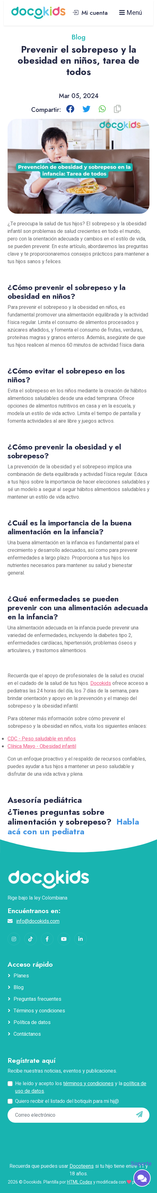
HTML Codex (79, 1182)
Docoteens (82, 1166)
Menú (130, 12)
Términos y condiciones (39, 1011)
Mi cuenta (90, 12)
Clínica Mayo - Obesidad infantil (42, 746)
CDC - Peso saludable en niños (42, 739)
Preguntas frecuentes (37, 999)
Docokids (100, 683)
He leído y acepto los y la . (80, 1087)
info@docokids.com (37, 921)
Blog (19, 987)
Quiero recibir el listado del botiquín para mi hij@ (67, 1101)
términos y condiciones (88, 1083)
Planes (21, 976)
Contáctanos (27, 1034)
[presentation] (46, 1134)
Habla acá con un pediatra (73, 826)
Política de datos (32, 1022)
